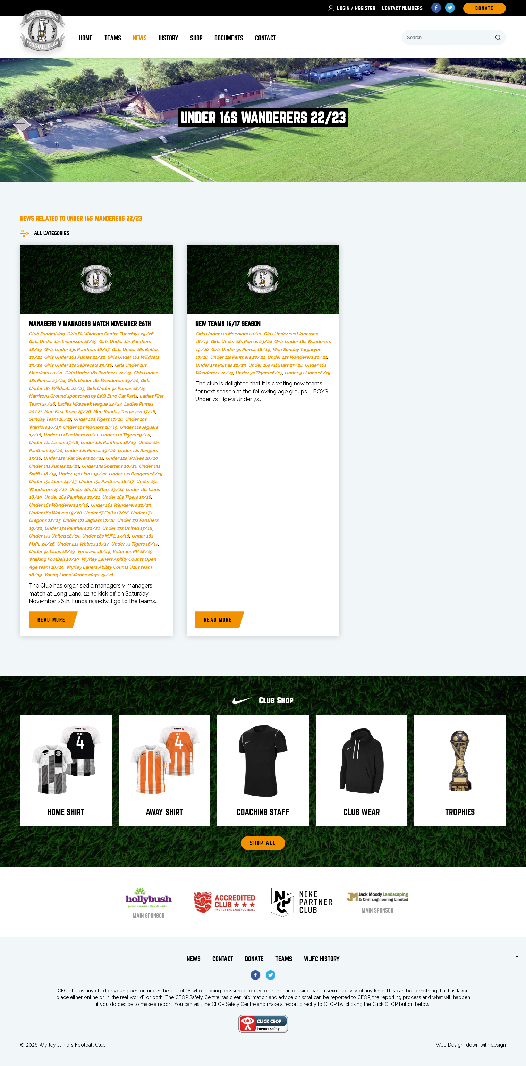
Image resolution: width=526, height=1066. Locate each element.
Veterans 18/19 (93, 551)
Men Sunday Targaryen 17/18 (124, 411)
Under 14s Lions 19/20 (82, 473)
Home (86, 38)
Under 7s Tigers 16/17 (134, 544)
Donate (254, 959)
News (140, 38)
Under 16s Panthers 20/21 (72, 497)
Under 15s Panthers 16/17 (106, 481)
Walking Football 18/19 (54, 559)
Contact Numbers (402, 8)
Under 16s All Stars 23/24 (96, 489)
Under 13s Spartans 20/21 (109, 466)
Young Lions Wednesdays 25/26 (78, 574)
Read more (51, 619)
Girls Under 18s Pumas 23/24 (241, 341)
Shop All (263, 843)
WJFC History (322, 959)
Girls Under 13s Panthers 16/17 (76, 349)
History (168, 38)
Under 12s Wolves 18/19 (131, 458)
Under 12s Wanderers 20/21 (73, 458)
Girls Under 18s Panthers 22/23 (98, 372)
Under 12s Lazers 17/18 (53, 442)
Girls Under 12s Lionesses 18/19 (62, 341)
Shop (196, 38)
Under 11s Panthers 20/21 (70, 435)
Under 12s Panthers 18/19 (108, 442)
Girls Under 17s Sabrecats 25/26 (78, 365)
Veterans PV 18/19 (132, 551)
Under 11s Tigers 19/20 (125, 435)
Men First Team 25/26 (67, 411)
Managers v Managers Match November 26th (90, 324)
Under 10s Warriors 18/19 (90, 427)
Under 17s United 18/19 (54, 536)
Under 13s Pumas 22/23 (54, 466)
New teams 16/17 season (227, 324)
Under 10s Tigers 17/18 (98, 419)
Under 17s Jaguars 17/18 (88, 520)
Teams (112, 38)
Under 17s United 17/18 (127, 528)
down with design (486, 1045)
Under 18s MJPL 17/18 (105, 536)
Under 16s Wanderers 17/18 (58, 505)
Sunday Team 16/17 (50, 419)
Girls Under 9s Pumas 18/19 (115, 388)
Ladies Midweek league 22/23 (89, 404)
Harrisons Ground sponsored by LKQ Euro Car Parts (83, 396)
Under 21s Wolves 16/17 (83, 544)
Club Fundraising (47, 333)
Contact (265, 38)
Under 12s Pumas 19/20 (90, 450)
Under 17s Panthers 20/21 (72, 528)
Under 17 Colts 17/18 (106, 512)
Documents (228, 38)
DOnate (484, 8)
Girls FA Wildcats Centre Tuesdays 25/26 (110, 333)
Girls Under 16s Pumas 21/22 (74, 357)
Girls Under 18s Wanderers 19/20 (102, 380)
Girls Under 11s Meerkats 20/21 (228, 333)
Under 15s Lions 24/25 (52, 481)
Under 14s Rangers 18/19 (135, 473)
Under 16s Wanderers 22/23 (121, 505)
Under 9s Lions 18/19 (52, 551)
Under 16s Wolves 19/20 (55, 512)
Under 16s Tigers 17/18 (126, 497)
